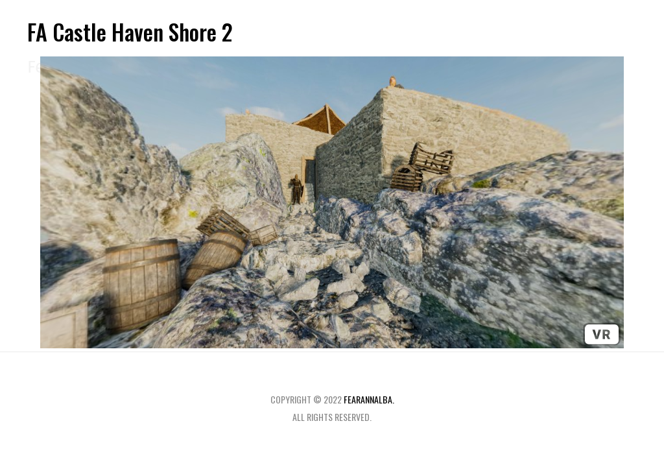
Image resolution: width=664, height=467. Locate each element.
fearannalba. (369, 399)
